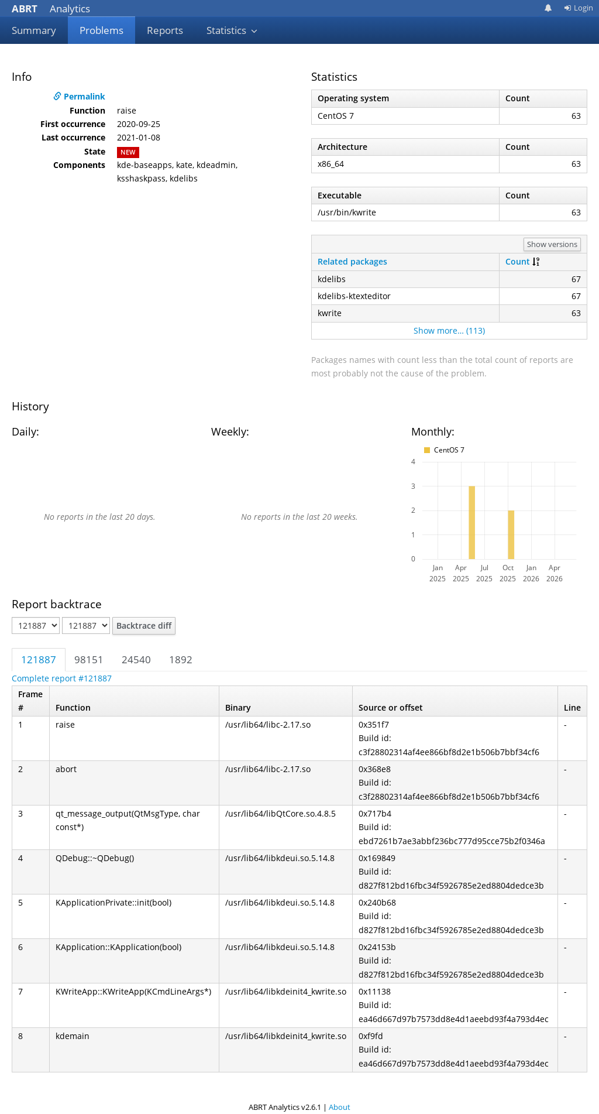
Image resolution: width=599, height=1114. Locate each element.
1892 (180, 659)
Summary (34, 30)
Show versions (552, 244)
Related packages (352, 261)
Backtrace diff (143, 625)
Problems (101, 30)
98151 (89, 659)
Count (517, 261)
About (339, 1107)
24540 (136, 659)
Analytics (51, 8)
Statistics (232, 30)
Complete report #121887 (62, 678)
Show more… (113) (449, 330)
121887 (38, 659)
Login (578, 7)
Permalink (79, 96)
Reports (165, 30)
